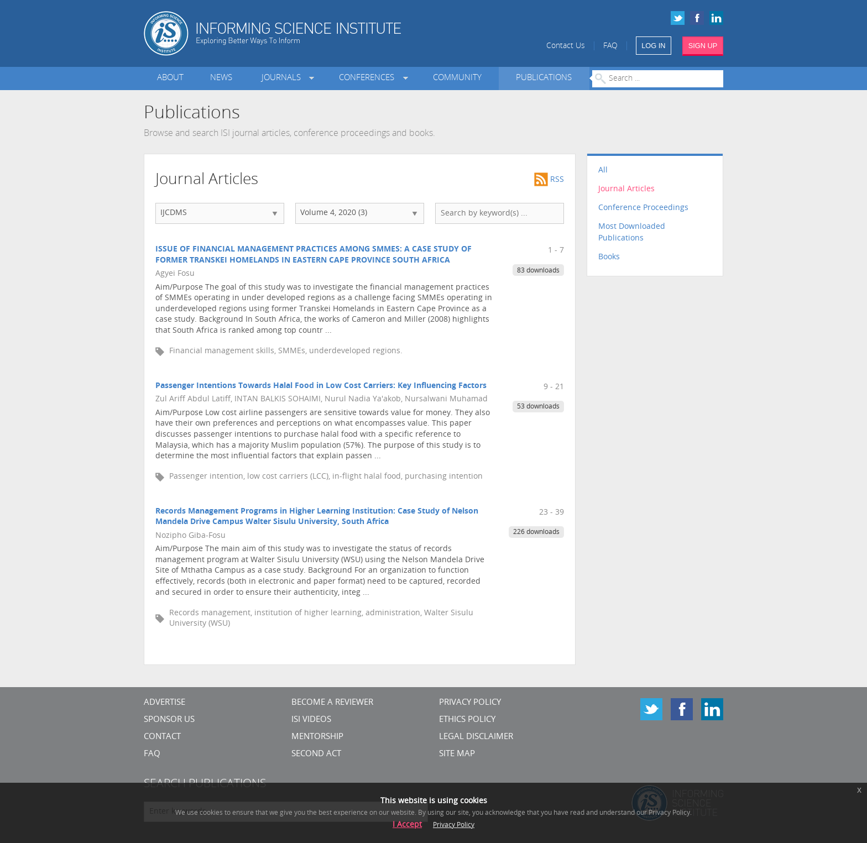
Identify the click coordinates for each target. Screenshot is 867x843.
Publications (544, 78)
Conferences (369, 78)
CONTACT (162, 737)
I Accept (407, 825)
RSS (549, 180)
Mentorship (317, 737)
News (221, 78)
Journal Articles (626, 189)
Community (457, 78)
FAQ (610, 46)
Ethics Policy (467, 720)
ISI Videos (311, 720)
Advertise (164, 703)
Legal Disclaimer (476, 737)
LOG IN (653, 45)
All (603, 170)
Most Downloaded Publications (631, 233)
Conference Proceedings (643, 208)
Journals (283, 78)
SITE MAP (457, 754)
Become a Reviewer (332, 703)
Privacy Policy (470, 703)
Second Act (316, 754)
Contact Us (565, 46)
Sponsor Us (169, 720)
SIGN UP (703, 45)
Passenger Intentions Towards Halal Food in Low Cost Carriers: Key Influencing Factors (321, 386)
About (170, 78)
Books (609, 257)
